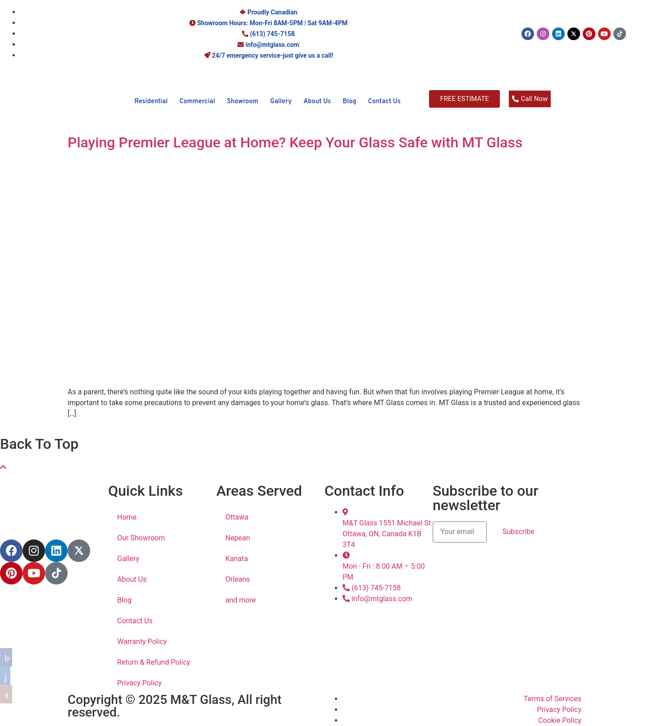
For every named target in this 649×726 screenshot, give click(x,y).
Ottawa (236, 517)
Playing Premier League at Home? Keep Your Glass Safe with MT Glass (295, 142)
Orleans (237, 579)
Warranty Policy (142, 641)
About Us (317, 101)
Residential (151, 101)
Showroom (242, 101)
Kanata (236, 558)
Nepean (237, 538)
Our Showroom (141, 538)
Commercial (197, 101)
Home (127, 517)
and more (240, 600)
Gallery (281, 101)
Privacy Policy (139, 683)
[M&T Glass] (60, 115)
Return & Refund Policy (153, 662)
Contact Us (384, 101)
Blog (349, 101)
